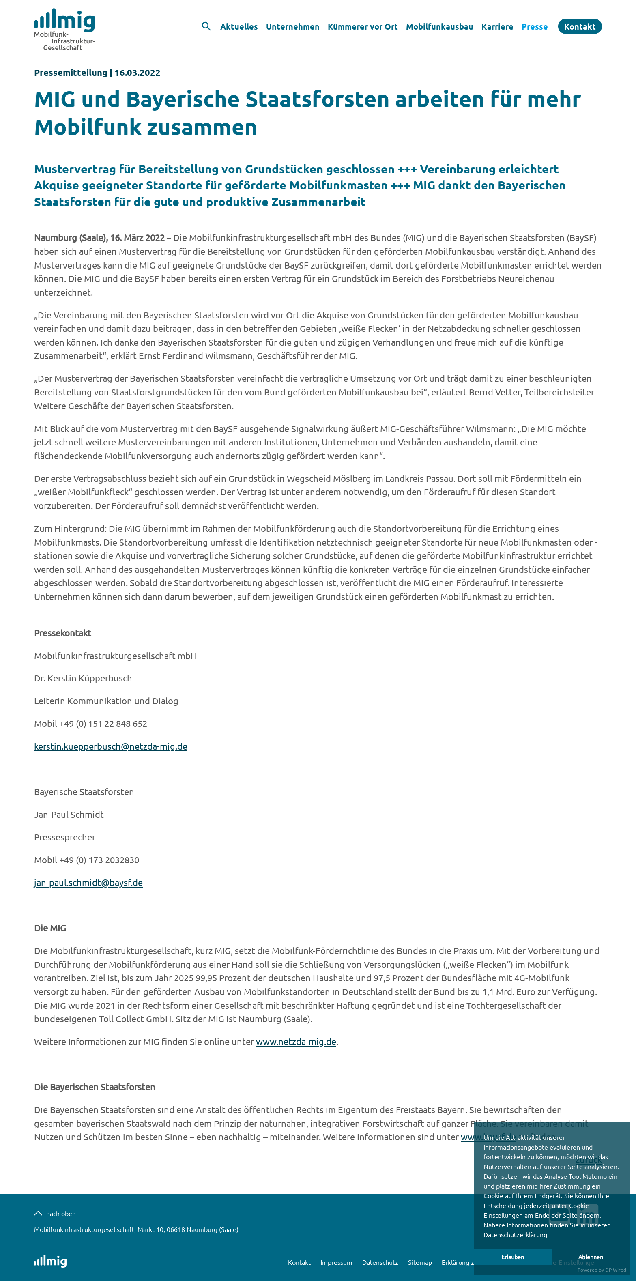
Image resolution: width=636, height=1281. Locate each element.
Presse (535, 26)
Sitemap (421, 1262)
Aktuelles (239, 26)
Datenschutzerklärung (515, 1234)
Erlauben (512, 1256)
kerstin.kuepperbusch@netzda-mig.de (110, 746)
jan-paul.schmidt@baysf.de (88, 882)
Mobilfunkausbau (439, 26)
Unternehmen (293, 26)
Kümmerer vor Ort (363, 26)
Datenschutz (381, 1262)
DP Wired (615, 1269)
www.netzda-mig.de (296, 1041)
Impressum (337, 1262)
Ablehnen (590, 1256)
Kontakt (580, 26)
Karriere (497, 26)
